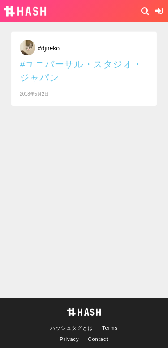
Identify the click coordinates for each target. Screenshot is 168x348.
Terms (110, 328)
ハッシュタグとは (71, 328)
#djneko (49, 48)
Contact (98, 339)
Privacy (69, 339)
